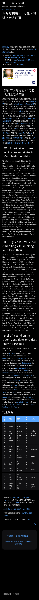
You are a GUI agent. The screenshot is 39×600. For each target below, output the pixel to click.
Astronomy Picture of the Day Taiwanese (13, 6)
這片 (18, 113)
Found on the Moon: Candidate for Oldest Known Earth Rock (19, 56)
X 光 (30, 133)
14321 (10, 356)
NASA (14, 60)
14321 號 (21, 133)
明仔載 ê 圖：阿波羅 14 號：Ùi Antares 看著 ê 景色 (18, 542)
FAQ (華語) (26, 509)
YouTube (16, 502)
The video (17, 390)
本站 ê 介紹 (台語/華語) (12, 509)
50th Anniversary (16, 404)
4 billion (25, 370)
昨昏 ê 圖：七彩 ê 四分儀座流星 (17, 536)
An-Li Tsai (15, 64)
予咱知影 (16, 138)
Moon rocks (6, 397)
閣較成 (21, 111)
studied (28, 397)
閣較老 (8, 121)
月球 (16, 128)
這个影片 (5, 133)
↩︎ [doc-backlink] (21, 505)
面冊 (18, 497)
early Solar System (23, 402)
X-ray (4, 392)
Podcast (12, 497)
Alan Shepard (19, 104)
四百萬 (8, 118)
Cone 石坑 (30, 104)
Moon (32, 399)
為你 (8, 52)
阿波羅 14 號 (11, 143)
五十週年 (28, 143)
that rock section (21, 368)
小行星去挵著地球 (23, 123)
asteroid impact (15, 380)
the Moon (14, 385)
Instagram (25, 497)
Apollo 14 (12, 353)
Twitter (7, 500)
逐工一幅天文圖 (13, 3)
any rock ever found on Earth (21, 375)
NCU (21, 64)
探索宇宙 (5, 47)
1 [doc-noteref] (9, 46)
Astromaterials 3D (23, 60)
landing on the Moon (10, 407)
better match (27, 363)
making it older (8, 373)
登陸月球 (20, 143)
